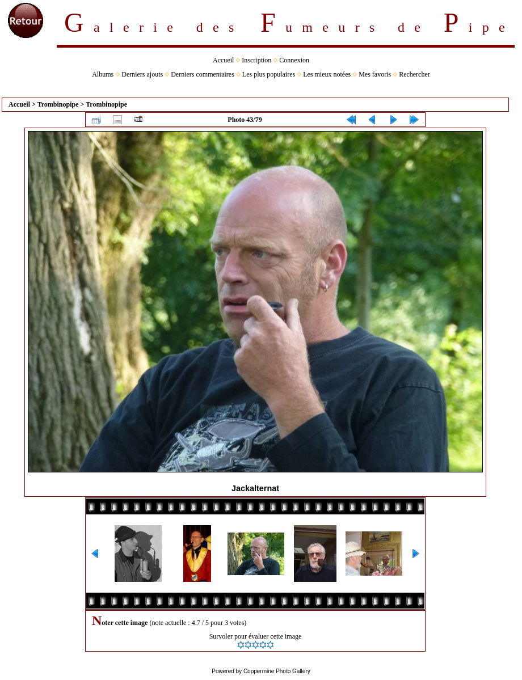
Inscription (256, 60)
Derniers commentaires (202, 74)
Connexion (294, 60)
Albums (102, 74)
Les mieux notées (327, 74)
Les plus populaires (268, 74)
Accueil (223, 60)
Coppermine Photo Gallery (276, 671)
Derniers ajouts (142, 74)
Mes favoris (375, 74)
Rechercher (414, 74)
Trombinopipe (58, 104)
